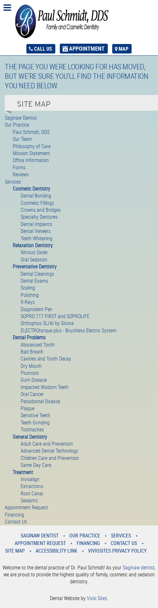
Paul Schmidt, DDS (31, 131)
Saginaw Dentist (21, 117)
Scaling (28, 287)
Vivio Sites (97, 598)
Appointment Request (26, 507)
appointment (87, 48)
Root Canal (32, 493)
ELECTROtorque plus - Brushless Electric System (68, 330)
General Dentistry (30, 436)
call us (43, 48)
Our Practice (17, 124)
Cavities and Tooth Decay (46, 358)
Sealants (29, 500)
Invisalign (30, 479)
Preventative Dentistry (35, 266)
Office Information (31, 160)
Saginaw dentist (139, 567)
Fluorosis (30, 372)
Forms (19, 167)
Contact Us (16, 521)
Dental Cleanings (37, 273)
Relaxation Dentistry (33, 245)
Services (13, 181)
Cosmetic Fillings (37, 202)
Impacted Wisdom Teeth (45, 387)
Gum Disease (34, 379)
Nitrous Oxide (34, 252)
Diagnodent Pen (36, 309)
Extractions (32, 486)
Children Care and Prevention (50, 457)
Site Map (15, 550)
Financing (14, 514)
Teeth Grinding (35, 422)
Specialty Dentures (39, 216)
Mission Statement (31, 153)
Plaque (27, 408)
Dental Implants (36, 224)
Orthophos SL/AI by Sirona (47, 323)
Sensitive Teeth (35, 415)
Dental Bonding (36, 195)
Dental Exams (34, 280)
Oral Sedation (34, 259)
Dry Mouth (31, 365)
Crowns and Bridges (41, 209)
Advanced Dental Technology (49, 450)
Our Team (22, 138)
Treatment (23, 472)
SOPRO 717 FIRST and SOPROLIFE (55, 316)
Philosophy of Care (32, 146)
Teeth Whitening (36, 238)
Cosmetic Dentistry (31, 188)
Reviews (21, 174)
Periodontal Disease (40, 401)
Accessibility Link (56, 550)
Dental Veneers (36, 231)
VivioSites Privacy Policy (117, 550)
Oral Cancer (32, 394)
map (123, 48)
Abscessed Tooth (38, 344)
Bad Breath (32, 351)
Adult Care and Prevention (47, 443)
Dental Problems (29, 337)
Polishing (30, 294)
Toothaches (32, 429)
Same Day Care (36, 464)
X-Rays (28, 301)
